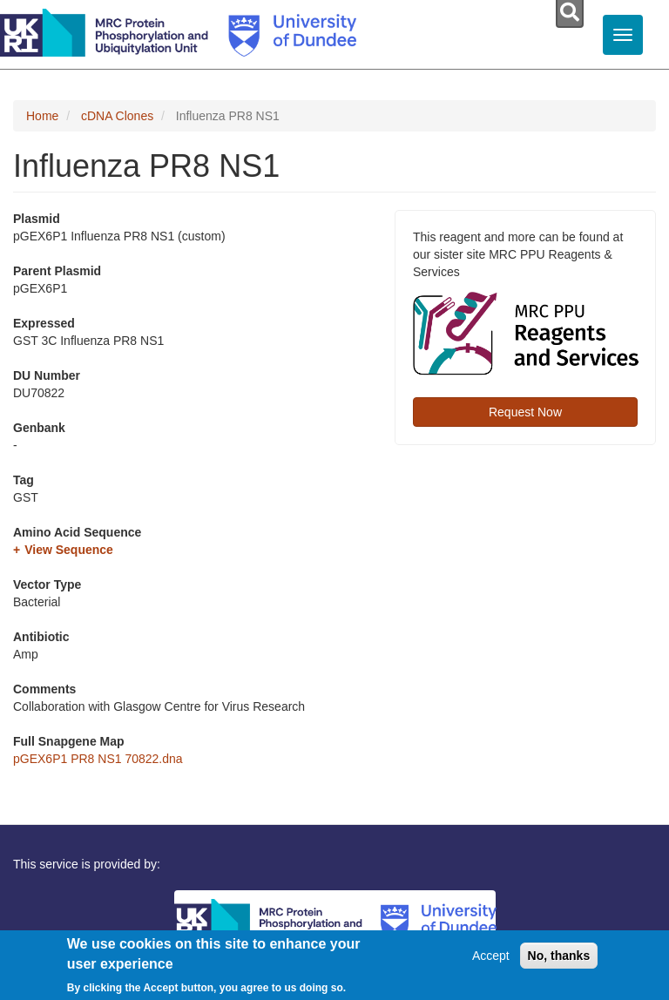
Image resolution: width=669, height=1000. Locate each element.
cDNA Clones (117, 116)
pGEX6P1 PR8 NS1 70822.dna (98, 759)
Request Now (525, 412)
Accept (491, 956)
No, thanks (559, 956)
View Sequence (68, 550)
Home (42, 116)
